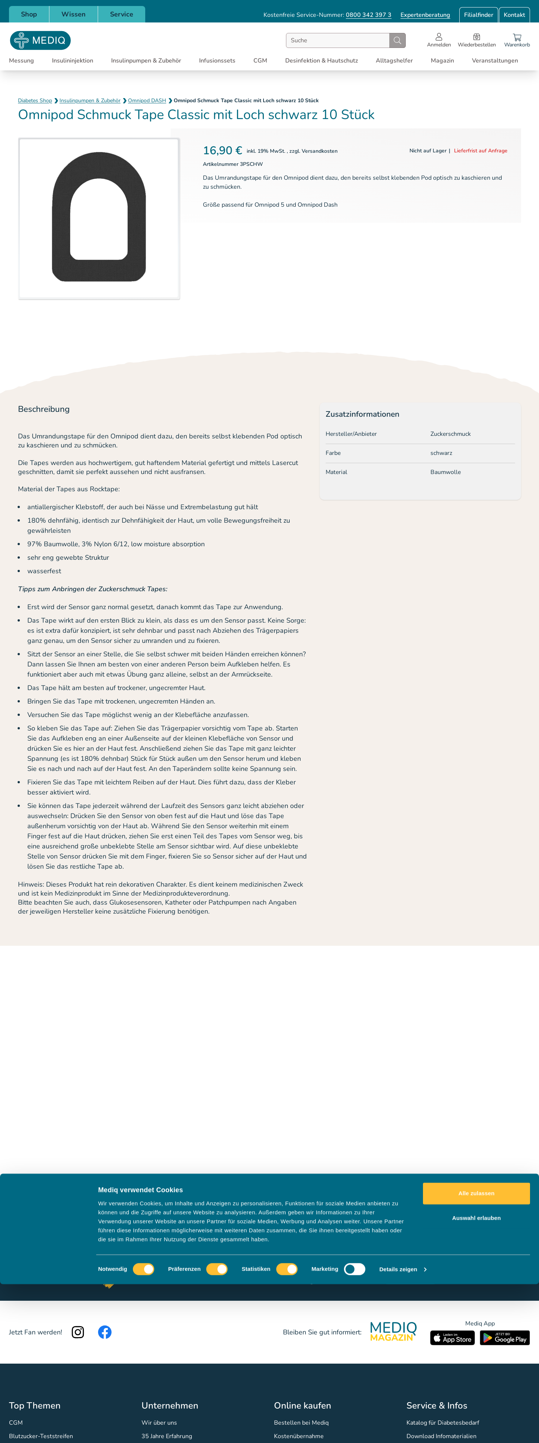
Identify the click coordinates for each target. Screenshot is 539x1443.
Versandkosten (320, 151)
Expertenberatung (425, 15)
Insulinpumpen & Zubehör (90, 100)
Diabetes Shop (35, 100)
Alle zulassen (476, 1352)
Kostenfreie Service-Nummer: (328, 15)
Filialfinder (478, 15)
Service (121, 14)
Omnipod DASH (147, 100)
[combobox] (346, 40)
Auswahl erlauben (476, 1376)
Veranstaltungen (495, 61)
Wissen (73, 14)
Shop (29, 14)
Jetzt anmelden (410, 1276)
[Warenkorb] (517, 40)
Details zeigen (398, 1428)
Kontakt (514, 15)
